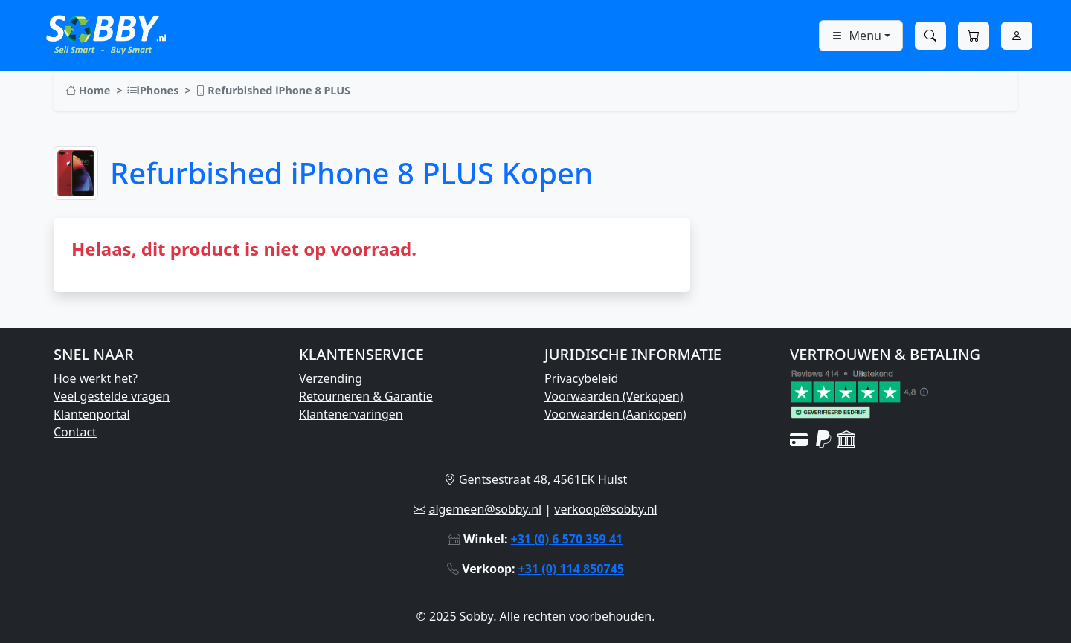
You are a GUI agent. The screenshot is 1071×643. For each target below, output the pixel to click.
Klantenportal (92, 414)
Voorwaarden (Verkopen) (613, 396)
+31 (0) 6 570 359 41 (567, 539)
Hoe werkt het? (96, 378)
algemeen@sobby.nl (484, 509)
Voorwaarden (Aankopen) (615, 414)
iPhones (152, 90)
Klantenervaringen (351, 414)
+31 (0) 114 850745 (571, 568)
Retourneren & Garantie (366, 396)
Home (87, 90)
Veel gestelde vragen (112, 396)
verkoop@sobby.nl (605, 509)
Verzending (330, 378)
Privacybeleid (581, 378)
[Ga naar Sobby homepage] (106, 33)
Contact (75, 432)
